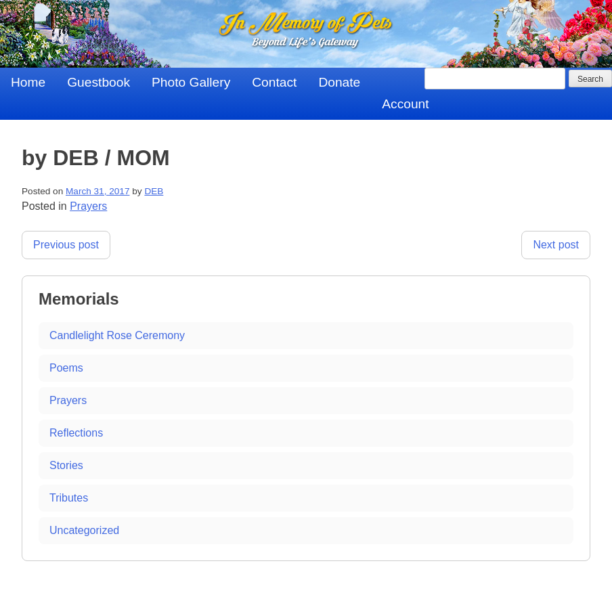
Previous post (66, 244)
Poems (66, 368)
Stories (66, 465)
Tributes (68, 498)
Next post (556, 244)
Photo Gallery (191, 82)
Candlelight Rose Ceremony (117, 335)
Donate (339, 82)
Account (405, 104)
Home (28, 82)
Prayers (88, 206)
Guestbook (98, 82)
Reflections (76, 433)
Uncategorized (84, 530)
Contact (274, 82)
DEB (153, 191)
